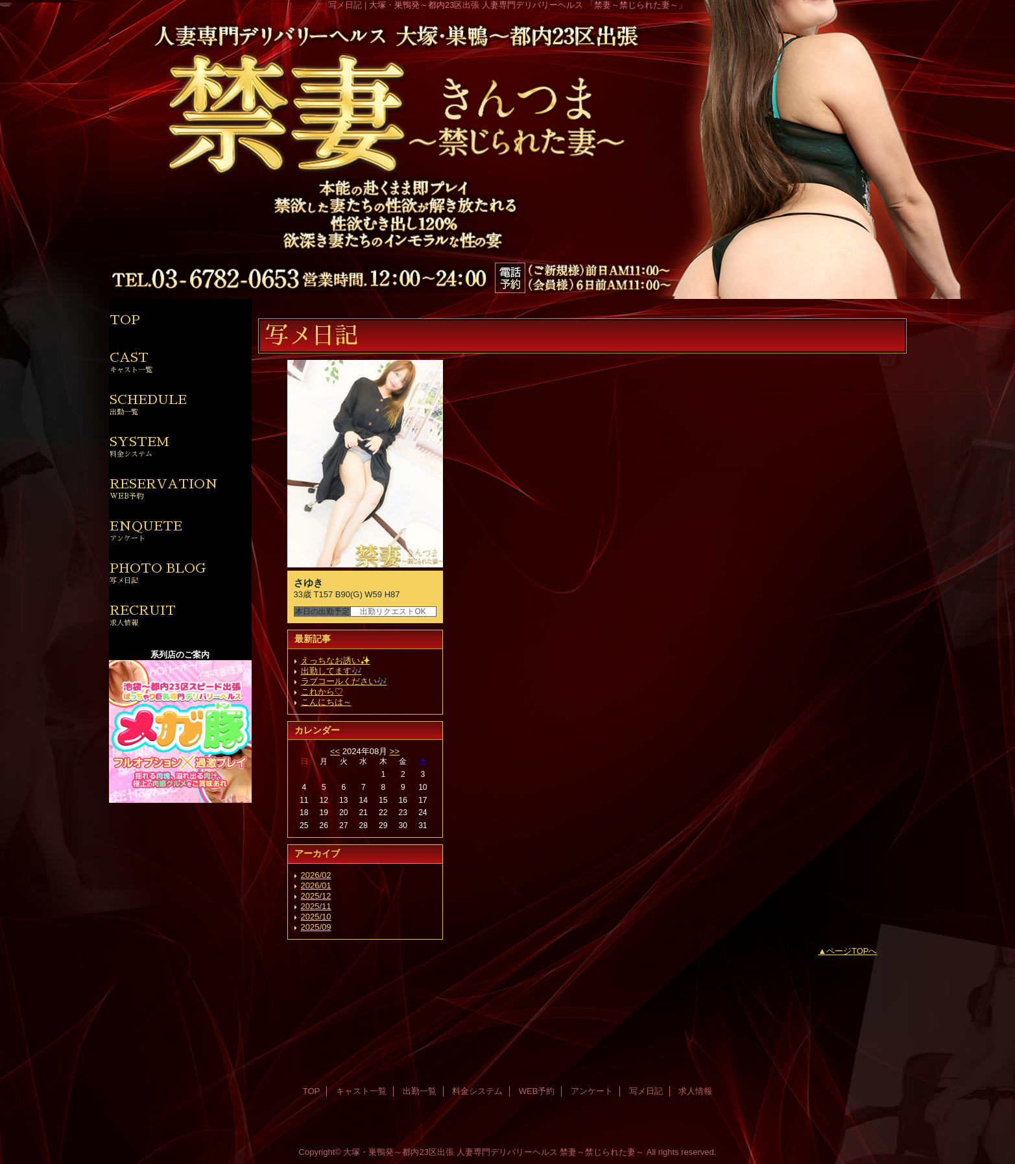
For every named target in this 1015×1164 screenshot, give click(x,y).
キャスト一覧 (361, 1091)
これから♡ (322, 691)
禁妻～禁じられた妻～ (602, 1152)
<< (335, 751)
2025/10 (316, 916)
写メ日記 (646, 1091)
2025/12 (316, 896)
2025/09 (316, 927)
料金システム (477, 1091)
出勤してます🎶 (331, 671)
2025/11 (316, 906)
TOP (125, 319)
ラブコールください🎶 (344, 681)
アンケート (592, 1091)
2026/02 (316, 875)
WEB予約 (537, 1091)
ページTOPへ (852, 951)
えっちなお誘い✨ (335, 660)
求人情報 (695, 1091)
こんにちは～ (326, 702)
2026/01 (316, 885)
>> (395, 751)
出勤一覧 (419, 1091)
